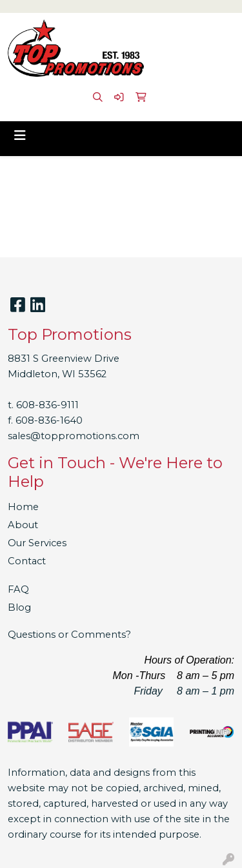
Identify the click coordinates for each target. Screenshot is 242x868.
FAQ (18, 589)
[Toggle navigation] (20, 135)
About (23, 525)
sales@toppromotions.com (73, 436)
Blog (19, 607)
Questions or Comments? (69, 634)
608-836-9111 (47, 405)
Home (23, 507)
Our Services (37, 543)
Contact (27, 561)
